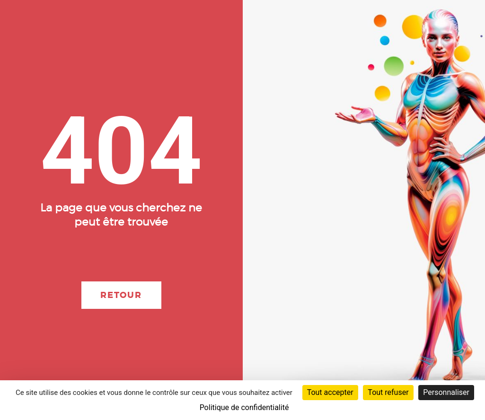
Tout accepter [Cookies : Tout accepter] (330, 392)
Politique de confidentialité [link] (244, 407)
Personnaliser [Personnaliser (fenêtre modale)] (446, 392)
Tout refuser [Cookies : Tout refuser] (388, 392)
